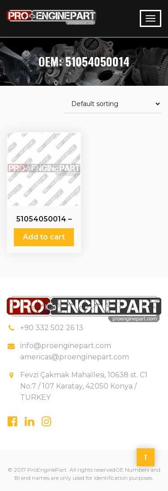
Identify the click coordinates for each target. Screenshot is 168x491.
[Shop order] (112, 104)
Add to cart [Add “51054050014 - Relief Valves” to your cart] (44, 237)
